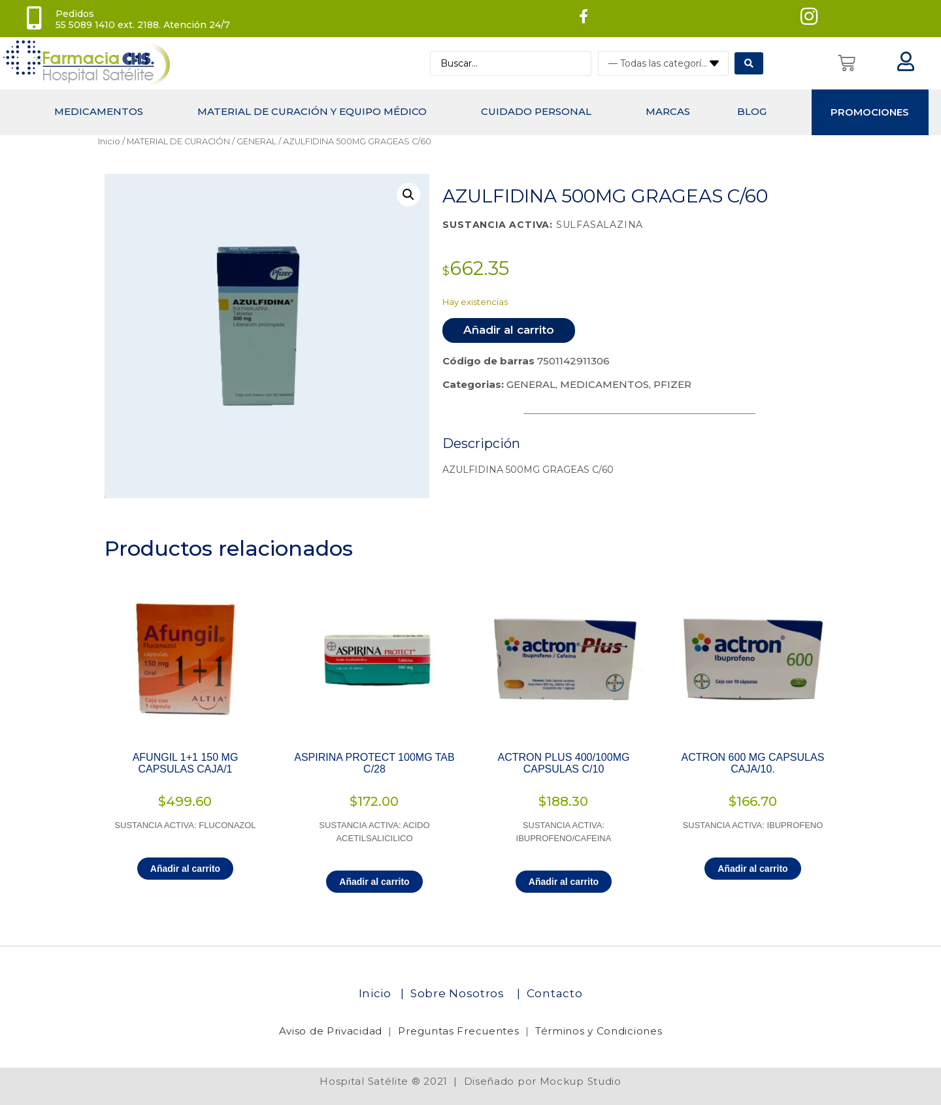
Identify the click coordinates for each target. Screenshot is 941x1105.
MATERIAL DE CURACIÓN (178, 141)
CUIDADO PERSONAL (536, 111)
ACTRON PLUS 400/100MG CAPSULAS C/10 (564, 763)
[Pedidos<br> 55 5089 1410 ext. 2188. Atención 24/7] (34, 18)
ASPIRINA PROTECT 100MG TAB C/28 (374, 763)
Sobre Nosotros (459, 993)
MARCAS (668, 111)
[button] (408, 194)
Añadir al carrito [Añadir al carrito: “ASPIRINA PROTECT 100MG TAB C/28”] (374, 881)
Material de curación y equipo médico (312, 111)
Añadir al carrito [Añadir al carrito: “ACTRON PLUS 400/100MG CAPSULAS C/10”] (564, 881)
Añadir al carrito (508, 329)
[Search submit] (749, 63)
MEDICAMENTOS (98, 111)
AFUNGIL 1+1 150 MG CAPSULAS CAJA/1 (186, 763)
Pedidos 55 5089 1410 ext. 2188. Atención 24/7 (143, 19)
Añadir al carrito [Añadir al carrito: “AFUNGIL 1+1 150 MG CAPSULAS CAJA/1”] (185, 868)
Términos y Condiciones (598, 1031)
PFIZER (672, 384)
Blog (752, 111)
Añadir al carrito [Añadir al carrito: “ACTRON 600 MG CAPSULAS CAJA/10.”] (752, 868)
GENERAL (256, 141)
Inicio (109, 141)
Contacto (555, 993)
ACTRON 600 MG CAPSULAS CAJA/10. (753, 763)
